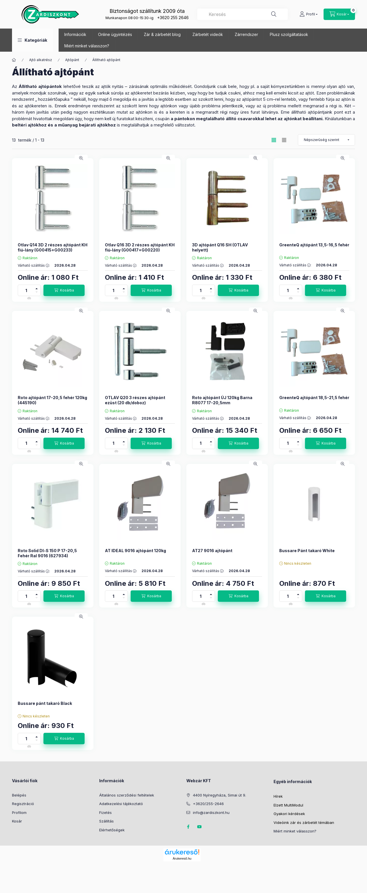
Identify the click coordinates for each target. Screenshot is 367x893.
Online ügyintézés (115, 34)
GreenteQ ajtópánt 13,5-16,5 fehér (314, 244)
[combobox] (242, 14)
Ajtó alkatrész (40, 60)
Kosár (17, 821)
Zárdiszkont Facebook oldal (188, 826)
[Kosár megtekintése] (339, 14)
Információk (75, 34)
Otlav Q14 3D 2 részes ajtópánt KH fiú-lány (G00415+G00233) (52, 247)
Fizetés (105, 812)
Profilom (19, 812)
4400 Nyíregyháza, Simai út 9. (219, 795)
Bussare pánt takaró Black (45, 703)
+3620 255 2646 (173, 17)
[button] (32, 40)
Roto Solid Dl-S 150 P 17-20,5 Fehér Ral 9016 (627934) (47, 553)
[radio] (284, 140)
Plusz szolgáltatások (289, 34)
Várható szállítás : (34, 266)
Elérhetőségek (112, 830)
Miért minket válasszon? (86, 45)
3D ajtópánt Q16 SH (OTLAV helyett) (220, 247)
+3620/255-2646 (208, 803)
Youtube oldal (199, 826)
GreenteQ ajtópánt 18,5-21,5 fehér (314, 397)
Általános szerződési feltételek (126, 795)
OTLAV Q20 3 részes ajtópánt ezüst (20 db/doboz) (135, 400)
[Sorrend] (326, 140)
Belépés (19, 795)
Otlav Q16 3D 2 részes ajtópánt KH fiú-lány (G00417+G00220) (140, 247)
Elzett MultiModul (288, 805)
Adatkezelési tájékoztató (121, 803)
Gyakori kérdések (289, 813)
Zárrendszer (246, 34)
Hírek (278, 796)
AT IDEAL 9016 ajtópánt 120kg (135, 550)
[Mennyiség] (26, 290)
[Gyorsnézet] (81, 158)
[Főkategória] (14, 60)
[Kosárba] (64, 290)
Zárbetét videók (207, 34)
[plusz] (36, 287)
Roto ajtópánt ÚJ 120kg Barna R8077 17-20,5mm (222, 400)
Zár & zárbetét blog (162, 34)
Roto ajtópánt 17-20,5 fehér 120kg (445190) (52, 400)
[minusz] (36, 293)
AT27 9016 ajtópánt (212, 550)
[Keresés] (274, 14)
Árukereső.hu (182, 858)
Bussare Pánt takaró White (307, 550)
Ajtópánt (72, 60)
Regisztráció (23, 803)
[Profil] (309, 14)
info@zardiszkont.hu (211, 812)
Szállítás (106, 821)
